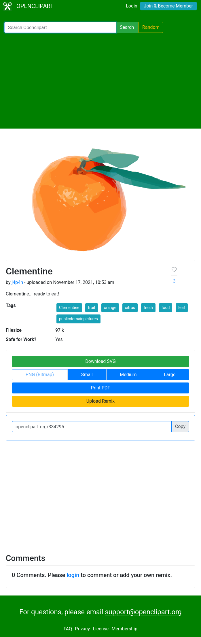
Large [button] (169, 374)
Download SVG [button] (100, 361)
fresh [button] (148, 307)
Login (131, 6)
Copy (180, 426)
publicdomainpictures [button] (78, 318)
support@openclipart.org (143, 612)
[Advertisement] (100, 80)
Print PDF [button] (100, 388)
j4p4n (17, 282)
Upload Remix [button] (100, 401)
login (73, 575)
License (101, 629)
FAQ (68, 629)
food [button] (166, 307)
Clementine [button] (69, 307)
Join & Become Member (168, 6)
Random (151, 27)
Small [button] (87, 374)
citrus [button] (130, 307)
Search (127, 27)
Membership (124, 629)
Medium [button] (128, 374)
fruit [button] (91, 307)
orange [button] (110, 307)
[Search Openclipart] (60, 27)
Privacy (82, 629)
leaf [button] (181, 307)
